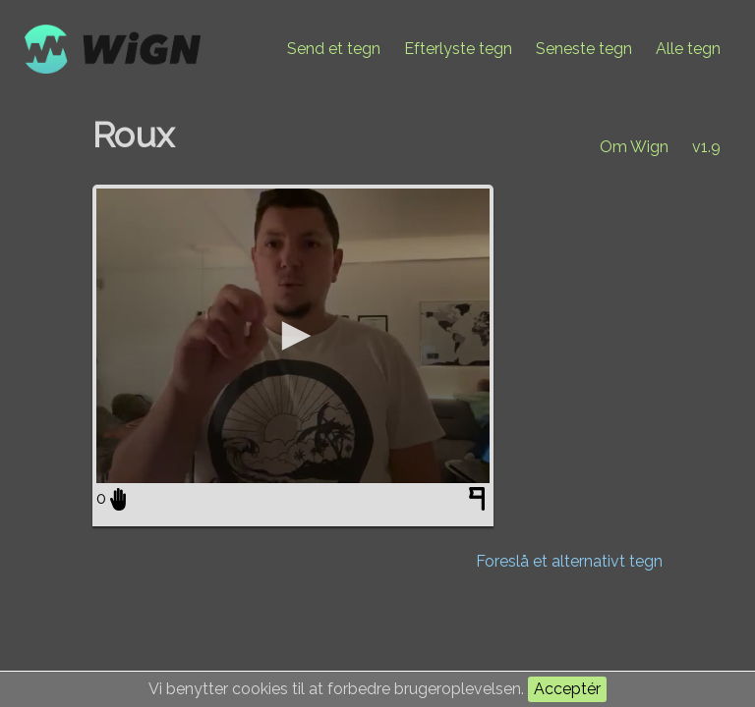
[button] (293, 335)
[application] (293, 336)
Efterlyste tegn (458, 48)
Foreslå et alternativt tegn (569, 561)
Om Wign (634, 146)
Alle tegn (688, 48)
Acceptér (567, 689)
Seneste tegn (584, 48)
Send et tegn (333, 48)
